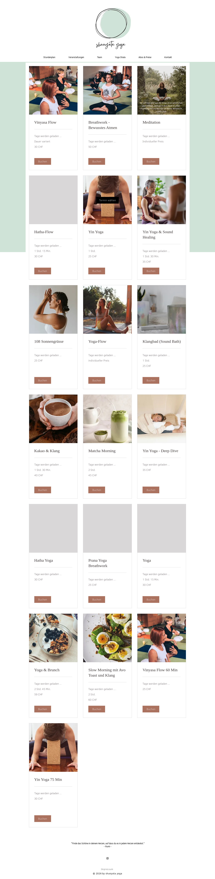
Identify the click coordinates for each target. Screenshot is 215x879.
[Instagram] (107, 858)
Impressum (107, 869)
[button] (187, 7)
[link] (107, 200)
